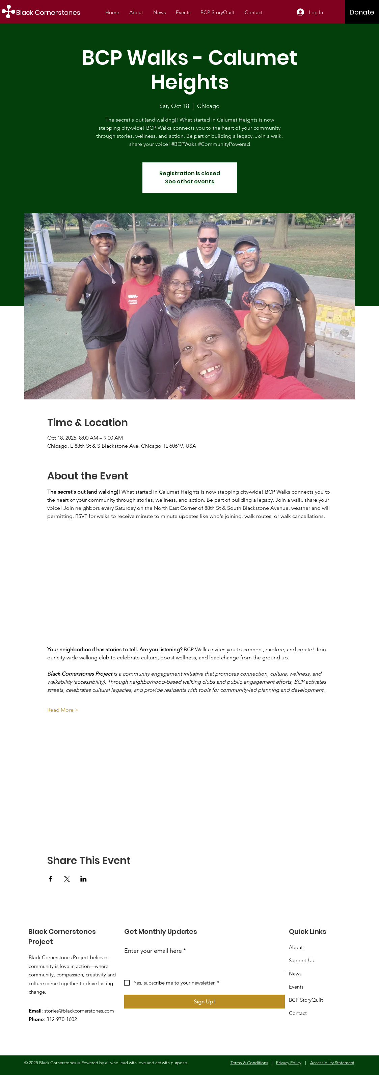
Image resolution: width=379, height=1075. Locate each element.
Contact (298, 1013)
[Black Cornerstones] (52, 12)
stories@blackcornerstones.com (79, 1010)
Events (296, 987)
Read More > (63, 710)
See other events (189, 181)
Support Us (301, 960)
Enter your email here (155, 951)
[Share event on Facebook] (50, 879)
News (295, 973)
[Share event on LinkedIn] (83, 879)
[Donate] (362, 12)
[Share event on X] (67, 879)
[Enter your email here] (202, 964)
